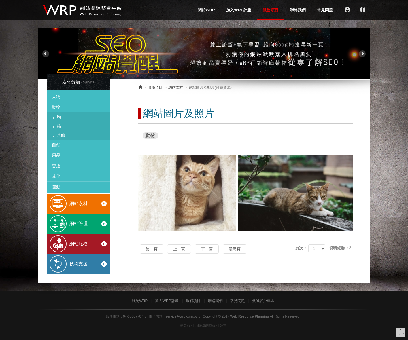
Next (362, 53)
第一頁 (152, 249)
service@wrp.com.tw (181, 316)
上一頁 (179, 249)
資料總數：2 (340, 248)
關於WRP (206, 10)
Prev (45, 53)
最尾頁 (235, 249)
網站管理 (88, 224)
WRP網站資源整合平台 (82, 10)
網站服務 (88, 244)
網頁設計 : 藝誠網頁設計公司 (203, 325)
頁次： (301, 248)
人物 (56, 96)
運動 (56, 186)
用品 (56, 155)
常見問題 (325, 10)
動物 (56, 107)
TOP (400, 332)
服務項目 (271, 10)
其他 (61, 135)
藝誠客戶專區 (263, 301)
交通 (56, 165)
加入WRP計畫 (238, 10)
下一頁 (207, 249)
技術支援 (88, 264)
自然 (56, 144)
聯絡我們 (298, 10)
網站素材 (88, 203)
